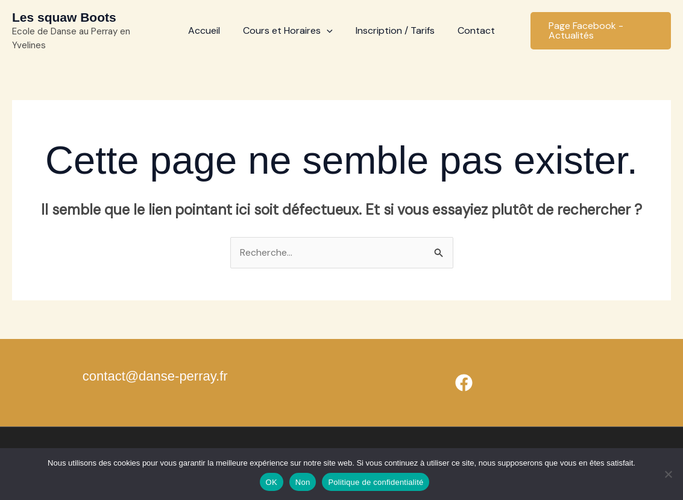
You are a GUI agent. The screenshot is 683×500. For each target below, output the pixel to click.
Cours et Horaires (290, 31)
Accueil (209, 30)
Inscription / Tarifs (393, 30)
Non (302, 482)
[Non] (668, 474)
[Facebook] (464, 383)
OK (271, 482)
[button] (597, 30)
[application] (329, 31)
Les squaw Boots (64, 17)
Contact (470, 30)
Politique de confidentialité (375, 482)
